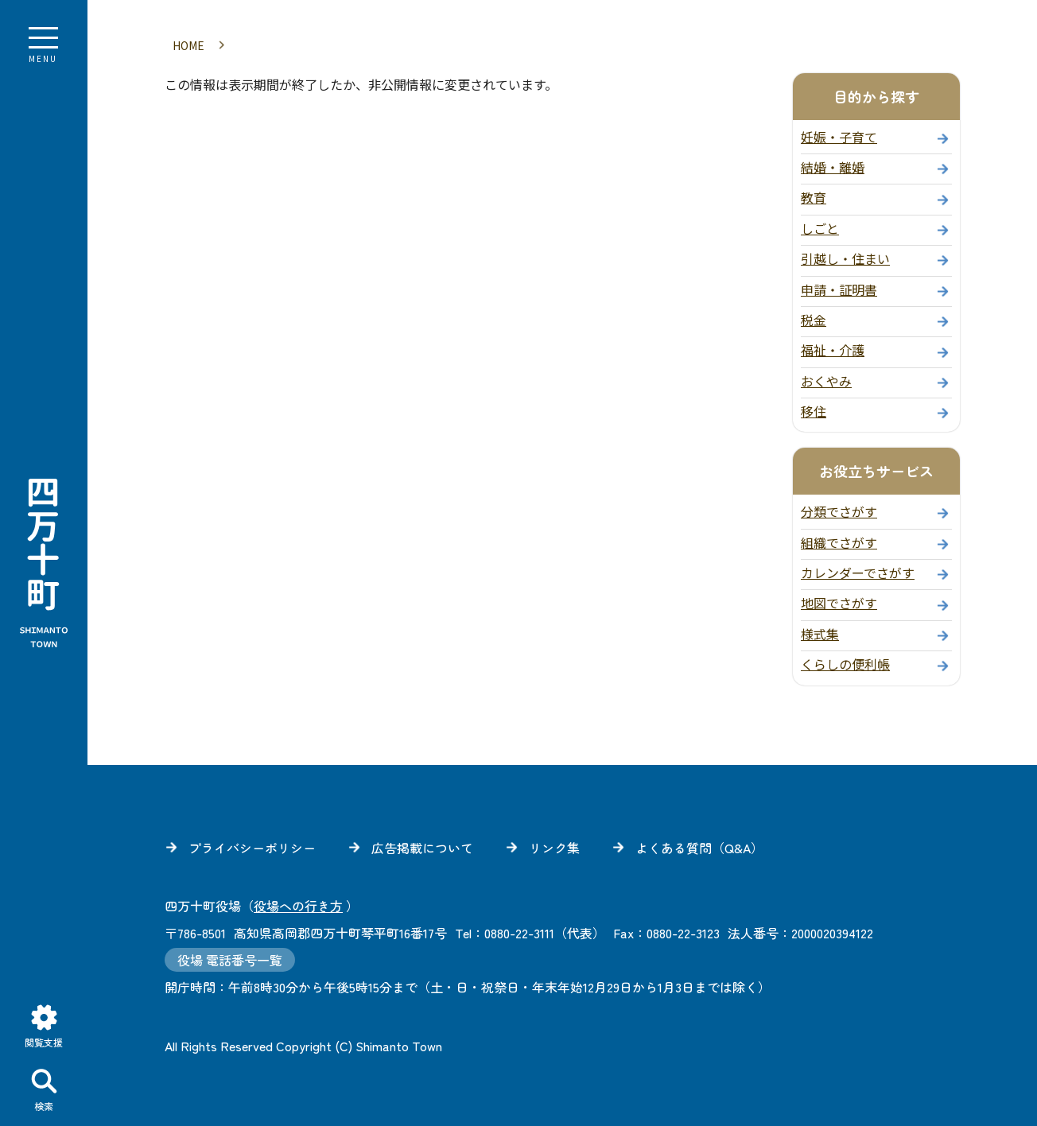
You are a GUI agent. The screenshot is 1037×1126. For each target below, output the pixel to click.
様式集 (820, 631)
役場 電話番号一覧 (229, 957)
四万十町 (43, 563)
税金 (813, 317)
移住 (813, 408)
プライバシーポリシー (252, 845)
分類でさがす (839, 508)
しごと (820, 225)
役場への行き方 (298, 903)
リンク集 (554, 845)
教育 (813, 194)
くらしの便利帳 (845, 661)
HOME (188, 43)
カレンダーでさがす (858, 570)
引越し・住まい (845, 256)
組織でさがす (839, 539)
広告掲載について (422, 845)
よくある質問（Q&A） (699, 845)
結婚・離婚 (832, 164)
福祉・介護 (832, 347)
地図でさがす (839, 600)
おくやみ (826, 378)
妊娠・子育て (839, 134)
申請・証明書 (839, 287)
